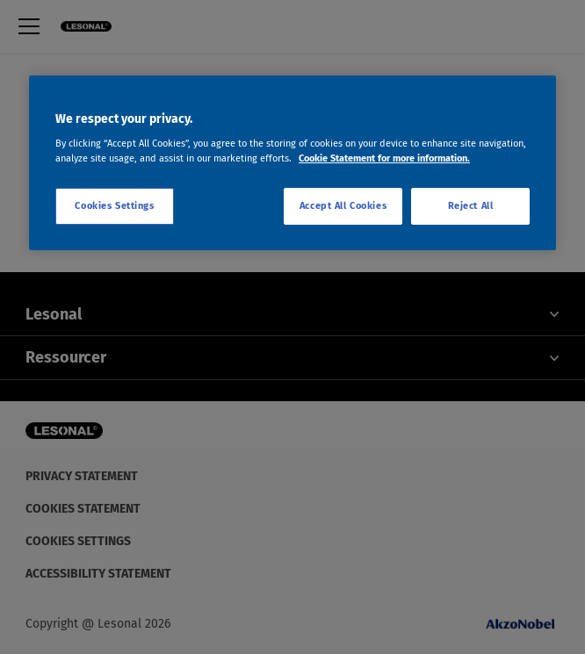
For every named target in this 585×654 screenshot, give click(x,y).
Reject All (471, 206)
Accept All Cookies (343, 206)
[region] (292, 163)
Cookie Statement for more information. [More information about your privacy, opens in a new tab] (384, 158)
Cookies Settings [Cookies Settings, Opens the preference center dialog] (114, 206)
